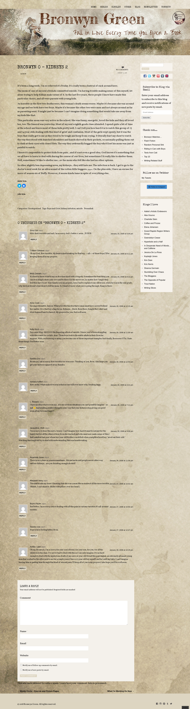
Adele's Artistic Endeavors (155, 211)
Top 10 (147, 157)
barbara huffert (36, 382)
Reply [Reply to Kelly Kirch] (22, 348)
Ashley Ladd (35, 547)
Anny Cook (35, 303)
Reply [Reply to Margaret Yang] (22, 493)
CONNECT (166, 7)
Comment (25, 598)
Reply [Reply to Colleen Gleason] (22, 263)
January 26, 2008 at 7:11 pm (122, 405)
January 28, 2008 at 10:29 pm (121, 550)
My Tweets (146, 178)
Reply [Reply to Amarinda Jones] (22, 469)
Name (24, 631)
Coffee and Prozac (152, 223)
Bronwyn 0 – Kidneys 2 (42, 67)
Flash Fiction (149, 141)
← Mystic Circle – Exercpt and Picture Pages (38, 691)
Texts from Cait (150, 153)
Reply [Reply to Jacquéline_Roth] (22, 446)
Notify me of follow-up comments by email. (40, 665)
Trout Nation (149, 284)
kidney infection (68, 208)
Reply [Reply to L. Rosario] (22, 417)
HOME (93, 7)
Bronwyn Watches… (153, 137)
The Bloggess (150, 276)
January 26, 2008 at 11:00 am (121, 332)
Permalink (88, 208)
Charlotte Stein (150, 219)
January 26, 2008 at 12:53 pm (121, 362)
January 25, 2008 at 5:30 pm (122, 234)
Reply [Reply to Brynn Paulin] (22, 516)
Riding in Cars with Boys (154, 149)
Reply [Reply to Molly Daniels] (22, 292)
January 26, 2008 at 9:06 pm (122, 431)
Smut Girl (34, 230)
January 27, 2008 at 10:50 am (121, 507)
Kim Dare (148, 260)
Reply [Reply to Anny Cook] (22, 318)
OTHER (127, 7)
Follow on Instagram (157, 187)
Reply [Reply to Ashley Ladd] (22, 568)
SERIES (104, 7)
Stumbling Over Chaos (154, 272)
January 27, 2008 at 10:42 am (121, 484)
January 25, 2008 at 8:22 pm (122, 277)
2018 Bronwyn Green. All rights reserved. (37, 704)
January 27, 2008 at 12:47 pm (121, 530)
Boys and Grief (53, 208)
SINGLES (116, 7)
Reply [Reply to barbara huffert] (34, 391)
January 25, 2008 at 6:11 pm (122, 254)
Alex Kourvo (149, 215)
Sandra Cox (35, 359)
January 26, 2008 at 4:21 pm (122, 385)
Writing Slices (150, 288)
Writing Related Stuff (153, 160)
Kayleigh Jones (150, 256)
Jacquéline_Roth (37, 428)
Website (24, 655)
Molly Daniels (36, 273)
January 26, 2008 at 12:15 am (121, 306)
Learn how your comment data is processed (82, 683)
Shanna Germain (151, 268)
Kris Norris (148, 264)
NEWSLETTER (151, 7)
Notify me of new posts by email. (36, 670)
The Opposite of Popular (154, 280)
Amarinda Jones (37, 457)
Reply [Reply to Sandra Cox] (22, 371)
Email (24, 643)
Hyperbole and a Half (153, 242)
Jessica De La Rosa (153, 252)
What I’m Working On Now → (120, 691)
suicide (79, 208)
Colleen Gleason (37, 250)
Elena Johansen (151, 227)
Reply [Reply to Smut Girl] (34, 239)
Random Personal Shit (154, 145)
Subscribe (146, 118)
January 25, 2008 (122, 73)
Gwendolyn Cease (152, 238)
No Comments (122, 70)
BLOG (137, 7)
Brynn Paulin (35, 504)
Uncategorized (34, 208)
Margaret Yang (36, 480)
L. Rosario (34, 402)
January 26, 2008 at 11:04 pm (121, 461)
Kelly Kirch (34, 329)
